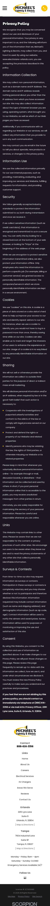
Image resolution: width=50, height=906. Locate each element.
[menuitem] (11, 896)
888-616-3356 (25, 746)
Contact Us (25, 799)
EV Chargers (25, 781)
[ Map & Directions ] (25, 824)
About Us (24, 764)
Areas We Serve (25, 787)
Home (25, 758)
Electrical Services (25, 776)
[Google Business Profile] (25, 877)
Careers (25, 770)
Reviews (25, 793)
